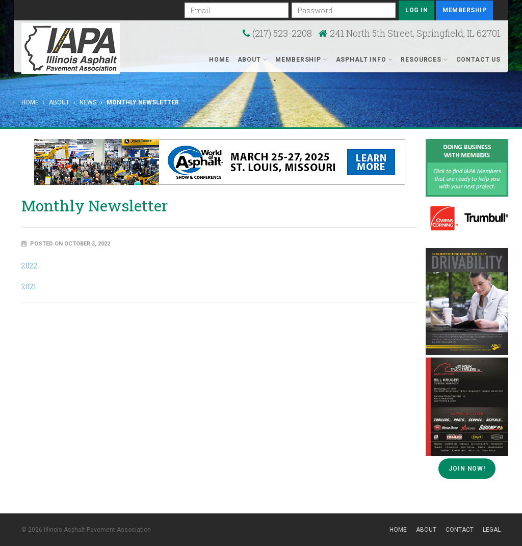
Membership (464, 10)
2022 (29, 265)
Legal (492, 529)
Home (219, 59)
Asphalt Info (364, 59)
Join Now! (467, 468)
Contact (460, 529)
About (253, 59)
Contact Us (478, 59)
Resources (424, 59)
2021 (28, 286)
